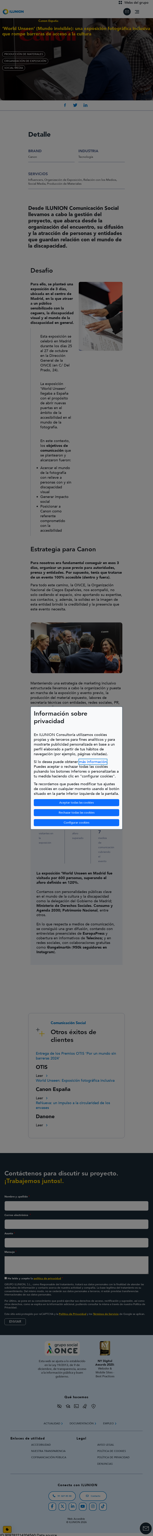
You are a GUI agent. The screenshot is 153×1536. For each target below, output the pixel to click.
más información (93, 761)
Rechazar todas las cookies (77, 813)
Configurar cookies (91, 822)
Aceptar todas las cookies (76, 803)
